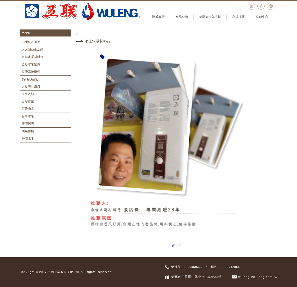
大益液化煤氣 (31, 86)
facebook (261, 6)
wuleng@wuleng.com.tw (257, 277)
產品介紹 (182, 17)
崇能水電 (28, 138)
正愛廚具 (28, 109)
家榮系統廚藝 (31, 71)
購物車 (251, 6)
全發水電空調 (31, 64)
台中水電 (28, 116)
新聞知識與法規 (210, 17)
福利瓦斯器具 (31, 79)
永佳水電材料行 (32, 57)
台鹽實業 (28, 101)
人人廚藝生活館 (32, 49)
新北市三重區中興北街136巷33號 (196, 277)
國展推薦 (28, 131)
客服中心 (262, 17)
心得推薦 (238, 17)
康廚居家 (28, 123)
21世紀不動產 (31, 42)
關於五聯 (158, 16)
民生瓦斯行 (29, 94)
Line (270, 6)
